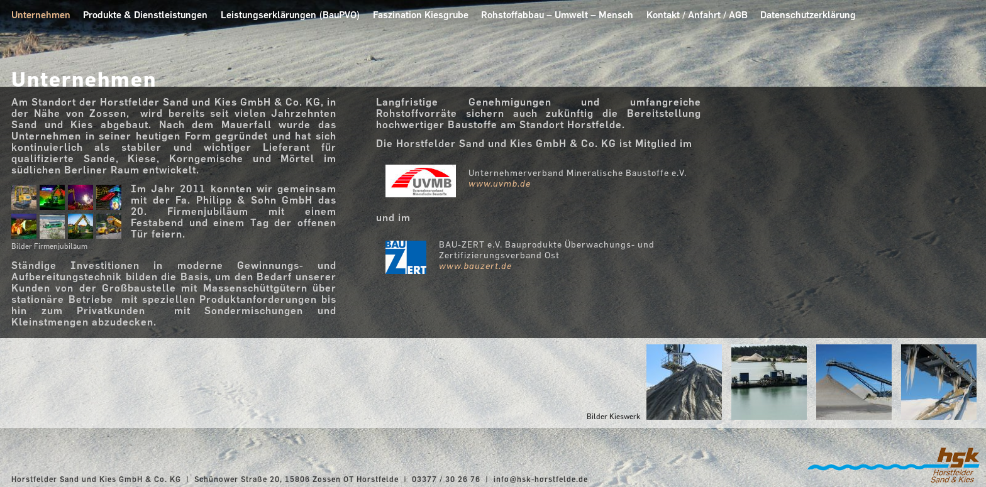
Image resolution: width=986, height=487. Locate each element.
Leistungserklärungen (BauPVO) (290, 14)
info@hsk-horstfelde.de (541, 478)
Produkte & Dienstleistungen (145, 14)
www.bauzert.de (475, 265)
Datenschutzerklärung (808, 14)
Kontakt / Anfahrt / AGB (697, 14)
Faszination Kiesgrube (420, 14)
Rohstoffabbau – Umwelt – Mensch (557, 14)
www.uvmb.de (499, 183)
